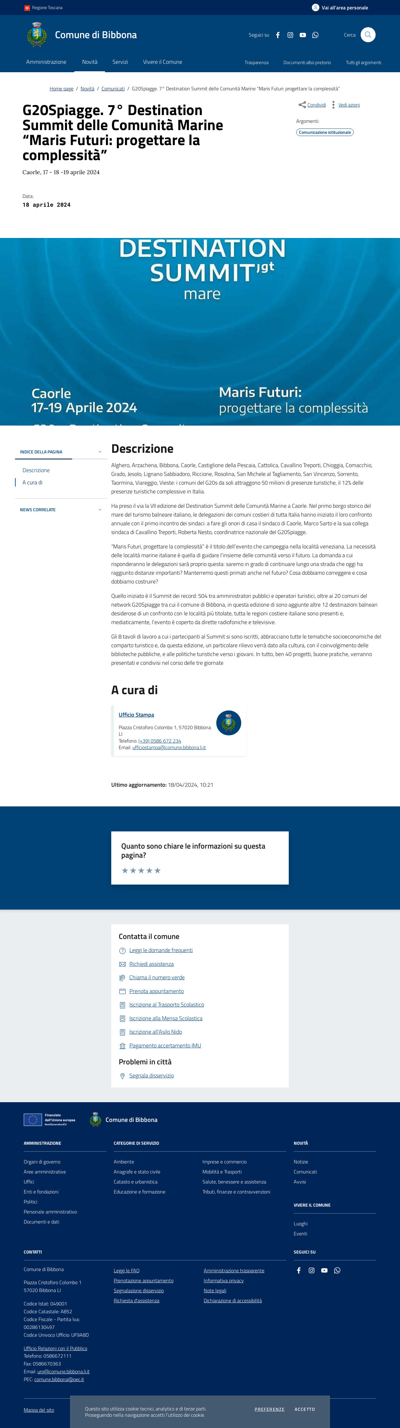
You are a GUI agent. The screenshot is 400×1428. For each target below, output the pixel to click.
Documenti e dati (41, 1221)
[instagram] (288, 35)
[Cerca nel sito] (368, 34)
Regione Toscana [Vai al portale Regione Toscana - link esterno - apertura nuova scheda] (43, 7)
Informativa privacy (224, 1280)
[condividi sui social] (311, 105)
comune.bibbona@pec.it (59, 1379)
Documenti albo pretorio (307, 62)
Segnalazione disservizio (139, 1290)
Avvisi (300, 1181)
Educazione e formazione (139, 1191)
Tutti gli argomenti (363, 62)
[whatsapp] (313, 35)
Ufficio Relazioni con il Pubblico (55, 1348)
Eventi (300, 1233)
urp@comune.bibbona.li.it (64, 1371)
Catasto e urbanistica (136, 1181)
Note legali (215, 1290)
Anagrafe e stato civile (137, 1171)
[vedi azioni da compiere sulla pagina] (344, 105)
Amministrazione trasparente (234, 1270)
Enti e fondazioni (41, 1191)
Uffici (29, 1181)
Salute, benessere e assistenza (234, 1181)
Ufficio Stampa (136, 714)
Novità (87, 88)
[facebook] (275, 35)
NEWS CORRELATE (61, 509)
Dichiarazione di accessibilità (233, 1300)
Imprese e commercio (224, 1161)
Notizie (301, 1161)
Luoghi (301, 1223)
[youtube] (300, 35)
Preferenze (270, 1409)
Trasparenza (256, 62)
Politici (30, 1201)
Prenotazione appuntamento (143, 1280)
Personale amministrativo (50, 1211)
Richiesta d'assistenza (136, 1300)
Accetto (305, 1409)
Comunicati (113, 88)
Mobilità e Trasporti (222, 1171)
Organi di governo (42, 1161)
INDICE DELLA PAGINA (61, 451)
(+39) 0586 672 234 (159, 740)
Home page (61, 88)
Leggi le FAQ (127, 1270)
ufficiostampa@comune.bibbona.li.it (169, 747)
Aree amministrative (45, 1171)
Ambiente (124, 1161)
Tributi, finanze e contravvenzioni (236, 1191)
